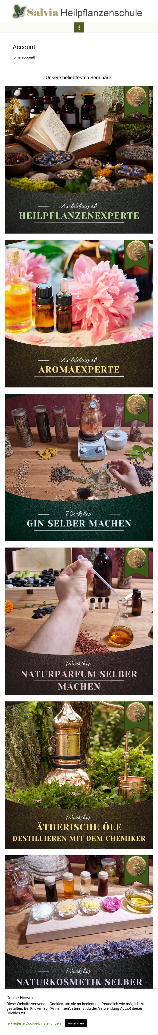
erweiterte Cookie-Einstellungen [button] (34, 1023)
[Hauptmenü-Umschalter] (79, 27)
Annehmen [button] (76, 1023)
